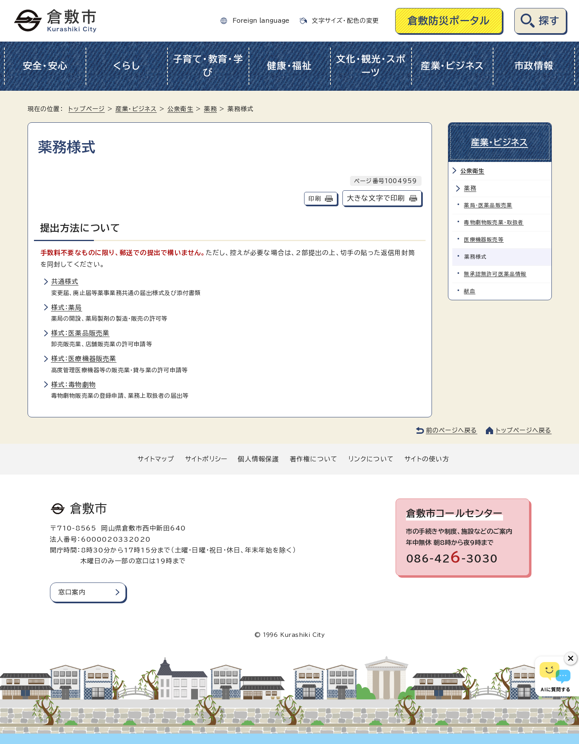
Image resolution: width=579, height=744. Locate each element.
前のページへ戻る (452, 430)
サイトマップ (155, 459)
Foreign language (261, 21)
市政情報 (534, 65)
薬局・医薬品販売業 (488, 204)
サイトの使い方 (426, 459)
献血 (470, 290)
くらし (126, 65)
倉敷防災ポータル (449, 21)
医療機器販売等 (484, 239)
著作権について (314, 459)
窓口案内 (72, 592)
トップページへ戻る (524, 430)
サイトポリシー (206, 459)
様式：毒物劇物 (73, 384)
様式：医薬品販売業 (80, 333)
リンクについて (371, 459)
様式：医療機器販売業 (84, 358)
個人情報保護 (258, 459)
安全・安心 (45, 65)
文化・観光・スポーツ (371, 66)
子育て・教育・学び (208, 66)
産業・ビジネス (452, 65)
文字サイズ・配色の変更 (345, 21)
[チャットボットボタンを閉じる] (570, 658)
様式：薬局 (66, 307)
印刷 (314, 198)
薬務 (210, 109)
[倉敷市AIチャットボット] (555, 676)
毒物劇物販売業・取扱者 (494, 222)
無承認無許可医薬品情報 (495, 273)
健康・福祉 (289, 65)
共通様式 (65, 281)
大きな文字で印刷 (376, 198)
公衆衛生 (180, 109)
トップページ (86, 109)
